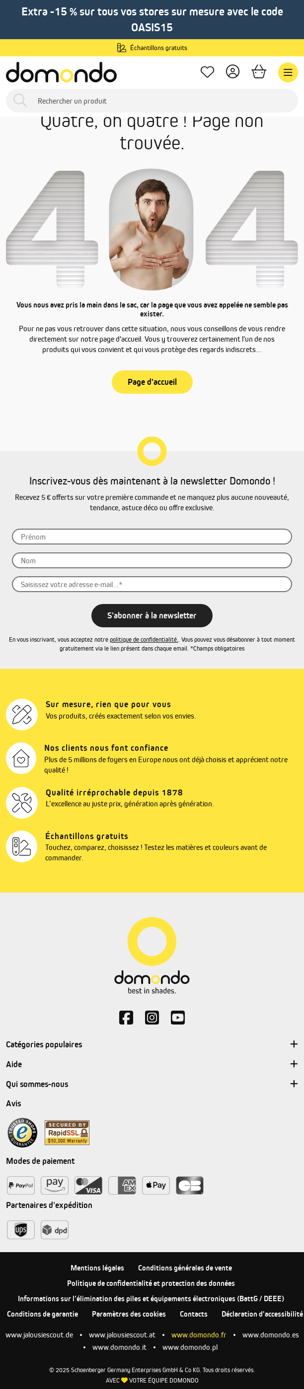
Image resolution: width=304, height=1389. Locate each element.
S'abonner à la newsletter (152, 615)
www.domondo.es (270, 1334)
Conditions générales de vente (185, 1267)
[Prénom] (152, 536)
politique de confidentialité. (144, 639)
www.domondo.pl (190, 1347)
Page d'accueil (152, 382)
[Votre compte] (232, 72)
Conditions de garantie (42, 1314)
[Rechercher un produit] (152, 101)
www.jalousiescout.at (122, 1334)
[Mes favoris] (207, 72)
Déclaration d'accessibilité (262, 1314)
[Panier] (258, 72)
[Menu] (288, 72)
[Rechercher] (20, 101)
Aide (152, 1065)
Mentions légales (97, 1267)
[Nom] (152, 560)
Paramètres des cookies (129, 1314)
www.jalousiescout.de (39, 1334)
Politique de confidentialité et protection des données (151, 1283)
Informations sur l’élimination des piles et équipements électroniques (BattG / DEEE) (151, 1298)
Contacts (194, 1314)
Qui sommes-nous (152, 1084)
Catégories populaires (152, 1045)
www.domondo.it (119, 1347)
